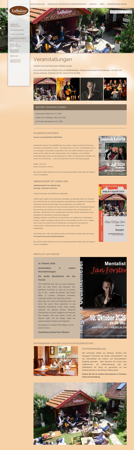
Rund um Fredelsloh (15, 45)
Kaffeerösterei (17, 30)
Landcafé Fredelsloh (15, 25)
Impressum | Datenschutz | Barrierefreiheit (67, 4)
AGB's (102, 4)
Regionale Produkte (14, 51)
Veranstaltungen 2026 (18, 39)
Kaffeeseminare (72, 70)
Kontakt (93, 4)
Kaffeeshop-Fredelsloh (15, 61)
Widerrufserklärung (117, 4)
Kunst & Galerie (17, 34)
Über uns (14, 56)
